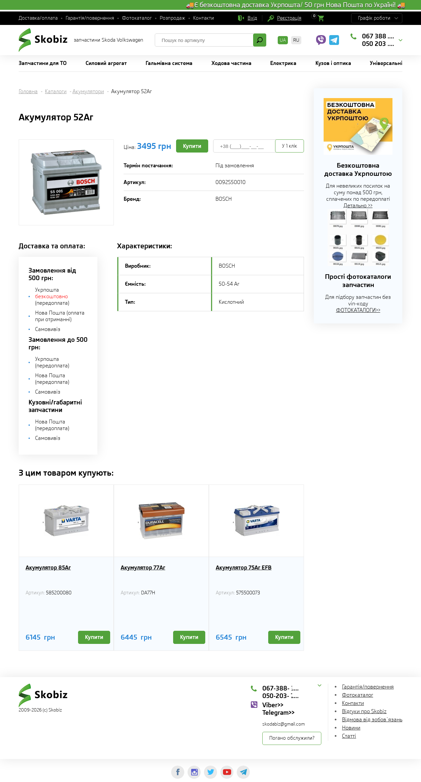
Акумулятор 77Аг (143, 567)
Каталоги (56, 91)
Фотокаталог (137, 18)
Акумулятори (88, 91)
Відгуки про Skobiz (364, 711)
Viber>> (272, 705)
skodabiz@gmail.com (283, 724)
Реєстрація (289, 18)
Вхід (252, 18)
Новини (351, 728)
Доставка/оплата (38, 18)
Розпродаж (172, 18)
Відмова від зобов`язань (372, 719)
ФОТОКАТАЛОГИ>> (358, 310)
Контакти (203, 18)
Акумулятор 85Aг (48, 567)
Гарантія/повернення (90, 18)
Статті (349, 736)
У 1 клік (289, 146)
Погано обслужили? (291, 738)
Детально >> (358, 205)
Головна (28, 91)
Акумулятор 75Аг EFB (243, 567)
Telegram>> (278, 712)
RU (296, 40)
